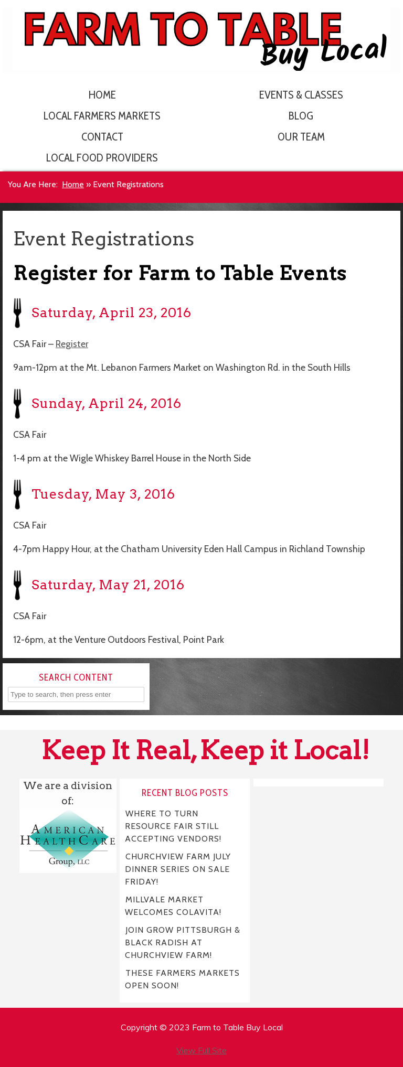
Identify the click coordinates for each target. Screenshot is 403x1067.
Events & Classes (301, 94)
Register (72, 343)
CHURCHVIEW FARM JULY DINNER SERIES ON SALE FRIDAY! (178, 869)
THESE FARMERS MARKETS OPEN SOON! (182, 979)
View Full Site (201, 1050)
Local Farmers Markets (102, 115)
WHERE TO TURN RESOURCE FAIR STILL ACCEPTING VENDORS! (173, 826)
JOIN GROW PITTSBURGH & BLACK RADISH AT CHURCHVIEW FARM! (182, 942)
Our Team (301, 136)
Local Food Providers (102, 157)
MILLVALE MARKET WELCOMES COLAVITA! (173, 905)
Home (102, 94)
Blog (301, 115)
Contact (102, 136)
